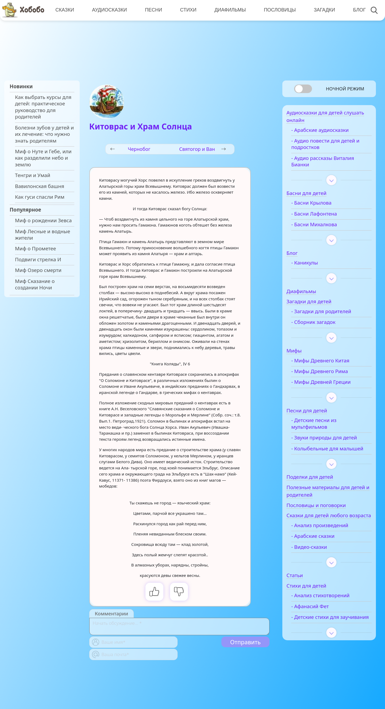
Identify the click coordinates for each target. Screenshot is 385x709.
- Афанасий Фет (318, 623)
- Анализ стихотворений (328, 612)
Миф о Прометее (35, 248)
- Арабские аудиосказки (328, 132)
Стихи (187, 10)
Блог (357, 10)
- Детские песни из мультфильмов (321, 426)
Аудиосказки (108, 10)
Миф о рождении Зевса (43, 220)
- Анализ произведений (327, 542)
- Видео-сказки (317, 563)
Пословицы (278, 10)
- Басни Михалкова (322, 227)
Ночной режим (345, 89)
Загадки (322, 10)
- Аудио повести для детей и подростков (333, 146)
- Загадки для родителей (329, 314)
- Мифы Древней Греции (329, 384)
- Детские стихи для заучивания (323, 636)
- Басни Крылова (319, 205)
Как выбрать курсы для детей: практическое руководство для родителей (43, 107)
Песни (152, 10)
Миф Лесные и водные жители (42, 234)
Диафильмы (228, 10)
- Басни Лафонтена (322, 216)
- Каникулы (312, 265)
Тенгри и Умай (32, 175)
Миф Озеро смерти (38, 270)
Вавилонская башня (39, 186)
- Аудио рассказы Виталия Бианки (330, 163)
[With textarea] (179, 626)
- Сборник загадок (321, 324)
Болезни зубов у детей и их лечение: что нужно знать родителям (44, 134)
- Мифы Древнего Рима (327, 373)
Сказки (64, 10)
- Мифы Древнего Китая (328, 363)
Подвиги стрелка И (38, 259)
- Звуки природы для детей (332, 440)
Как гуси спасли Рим (39, 197)
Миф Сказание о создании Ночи (35, 284)
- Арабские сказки (320, 552)
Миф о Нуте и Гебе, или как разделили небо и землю (43, 158)
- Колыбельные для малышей (322, 454)
